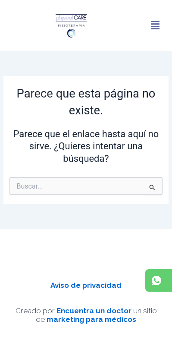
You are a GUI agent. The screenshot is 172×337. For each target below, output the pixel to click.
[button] (155, 25)
